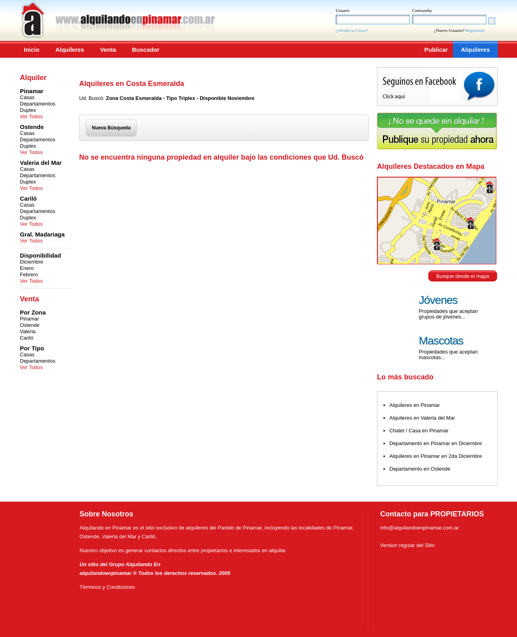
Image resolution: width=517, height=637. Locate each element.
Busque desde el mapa (462, 276)
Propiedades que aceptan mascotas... (448, 354)
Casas (27, 97)
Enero (27, 268)
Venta (108, 49)
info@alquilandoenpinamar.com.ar (419, 528)
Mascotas (441, 340)
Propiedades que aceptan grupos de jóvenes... (448, 314)
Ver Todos (31, 116)
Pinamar (29, 319)
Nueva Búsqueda (111, 128)
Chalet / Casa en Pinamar (419, 431)
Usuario (343, 10)
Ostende (29, 325)
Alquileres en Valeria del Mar (422, 418)
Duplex (28, 110)
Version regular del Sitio (407, 545)
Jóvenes (438, 300)
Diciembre (31, 262)
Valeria (28, 331)
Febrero (29, 274)
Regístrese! (475, 30)
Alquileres (69, 49)
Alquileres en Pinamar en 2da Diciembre (435, 456)
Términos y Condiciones (107, 587)
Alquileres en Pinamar (414, 405)
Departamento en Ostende (419, 469)
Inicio (31, 49)
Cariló (26, 338)
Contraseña (421, 10)
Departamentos (37, 104)
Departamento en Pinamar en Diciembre (435, 443)
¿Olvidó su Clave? (352, 30)
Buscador (145, 49)
